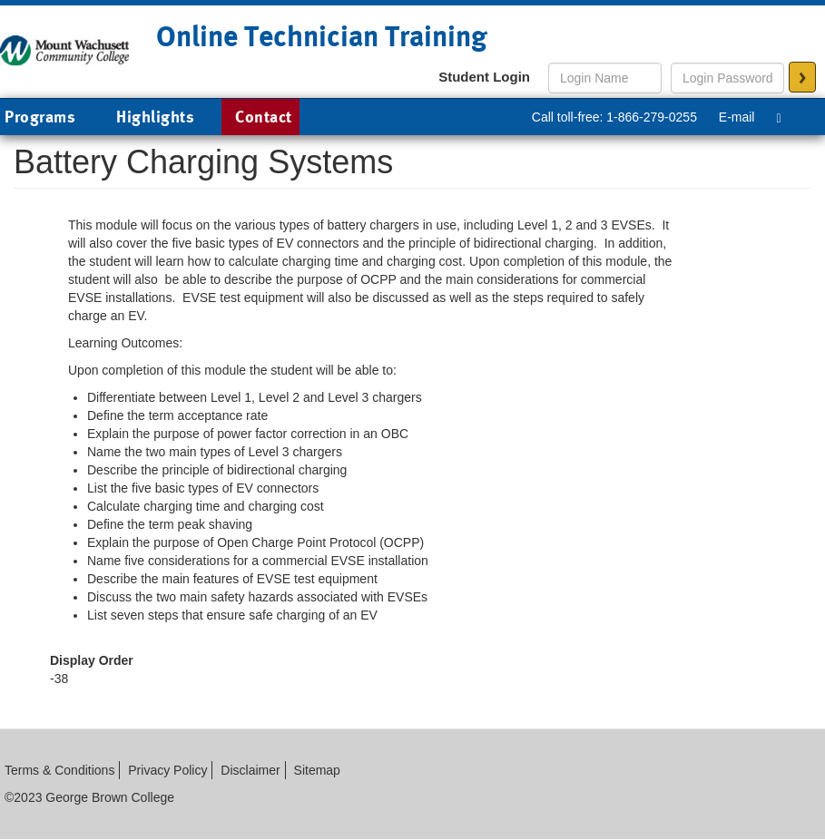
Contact (263, 116)
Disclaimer (250, 770)
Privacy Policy (167, 770)
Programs (54, 118)
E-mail (737, 117)
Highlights (155, 116)
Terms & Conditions (59, 770)
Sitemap (317, 770)
